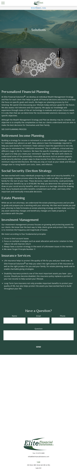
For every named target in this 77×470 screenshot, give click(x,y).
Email (38, 316)
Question (38, 328)
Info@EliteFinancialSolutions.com (38, 457)
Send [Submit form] (38, 347)
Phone (62, 316)
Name (14, 316)
